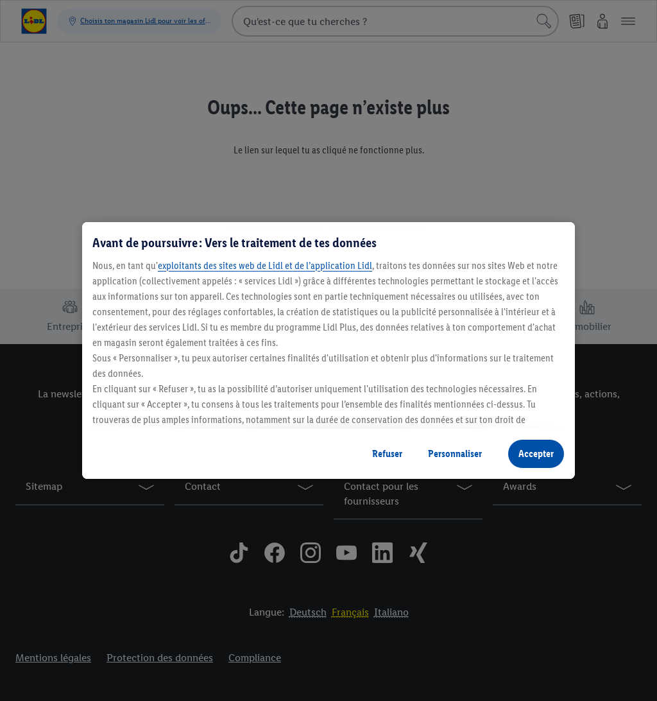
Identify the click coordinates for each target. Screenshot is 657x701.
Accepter (536, 453)
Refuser (387, 453)
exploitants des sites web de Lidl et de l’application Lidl (265, 265)
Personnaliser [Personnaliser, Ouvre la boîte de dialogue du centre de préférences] (455, 453)
